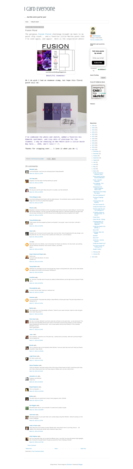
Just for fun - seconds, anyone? (98, 240)
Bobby (31, 396)
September (96, 158)
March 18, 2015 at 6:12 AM (36, 371)
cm (30, 241)
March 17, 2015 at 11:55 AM (36, 351)
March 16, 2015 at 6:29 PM (36, 249)
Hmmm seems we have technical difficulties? (99, 177)
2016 (93, 147)
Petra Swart (32, 319)
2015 (93, 149)
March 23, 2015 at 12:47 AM (36, 442)
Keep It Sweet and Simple (36, 254)
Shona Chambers (34, 365)
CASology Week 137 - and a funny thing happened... (98, 223)
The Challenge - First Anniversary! (98, 184)
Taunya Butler (33, 266)
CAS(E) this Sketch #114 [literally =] (99, 227)
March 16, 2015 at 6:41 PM (36, 261)
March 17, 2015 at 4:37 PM (36, 360)
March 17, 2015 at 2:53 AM (36, 314)
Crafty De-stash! (35, 22)
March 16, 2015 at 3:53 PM (36, 226)
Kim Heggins (32, 405)
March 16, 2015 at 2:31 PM (36, 215)
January (95, 254)
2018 (93, 143)
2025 (93, 127)
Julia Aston (32, 414)
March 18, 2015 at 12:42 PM (36, 391)
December (96, 151)
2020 (93, 138)
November (96, 153)
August (95, 160)
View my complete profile (96, 39)
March (95, 171)
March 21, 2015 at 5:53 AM (36, 431)
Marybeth (31, 169)
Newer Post (29, 448)
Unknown (32, 297)
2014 (93, 257)
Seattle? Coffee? (97, 249)
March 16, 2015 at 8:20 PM (36, 283)
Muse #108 (95, 230)
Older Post (83, 448)
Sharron (31, 208)
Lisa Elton (32, 277)
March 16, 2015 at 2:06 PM (36, 192)
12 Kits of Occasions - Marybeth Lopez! (98, 173)
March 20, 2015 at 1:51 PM (36, 420)
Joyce (31, 231)
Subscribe (98, 63)
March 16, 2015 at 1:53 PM (36, 182)
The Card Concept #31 (98, 204)
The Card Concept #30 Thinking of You (98, 246)
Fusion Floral (44, 34)
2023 (93, 132)
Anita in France (33, 425)
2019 (93, 140)
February (95, 252)
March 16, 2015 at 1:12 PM (36, 173)
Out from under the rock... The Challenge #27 (99, 209)
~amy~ (31, 334)
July (94, 162)
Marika (31, 308)
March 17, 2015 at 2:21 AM (36, 303)
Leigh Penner (33, 356)
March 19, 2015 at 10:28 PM (36, 409)
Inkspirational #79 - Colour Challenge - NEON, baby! (98, 188)
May (94, 166)
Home (26, 22)
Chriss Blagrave (33, 197)
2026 (93, 125)
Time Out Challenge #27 (99, 195)
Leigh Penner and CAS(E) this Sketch (99, 192)
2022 (93, 134)
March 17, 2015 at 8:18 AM (36, 340)
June (94, 164)
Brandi (31, 188)
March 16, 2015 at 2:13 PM (36, 202)
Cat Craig (31, 178)
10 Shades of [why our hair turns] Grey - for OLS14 (98, 214)
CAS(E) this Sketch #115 (99, 206)
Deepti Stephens (33, 387)
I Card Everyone (39, 9)
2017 (93, 145)
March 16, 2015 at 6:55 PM (36, 272)
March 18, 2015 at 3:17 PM (36, 400)
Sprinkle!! (95, 235)
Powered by (98, 69)
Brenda (31, 345)
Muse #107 (95, 237)
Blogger (80, 464)
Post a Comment (32, 445)
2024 (93, 130)
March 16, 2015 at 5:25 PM (36, 237)
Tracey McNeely (33, 220)
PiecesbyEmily (33, 288)
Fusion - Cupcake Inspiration (97, 180)
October (95, 155)
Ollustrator (69, 464)
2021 (93, 136)
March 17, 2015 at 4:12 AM (36, 329)
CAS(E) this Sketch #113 (99, 243)
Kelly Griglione (33, 436)
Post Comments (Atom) (38, 451)
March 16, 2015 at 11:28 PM (36, 292)
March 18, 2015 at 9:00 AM (36, 382)
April (94, 168)
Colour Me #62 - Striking (99, 219)
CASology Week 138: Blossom (98, 201)
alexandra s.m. (33, 376)
